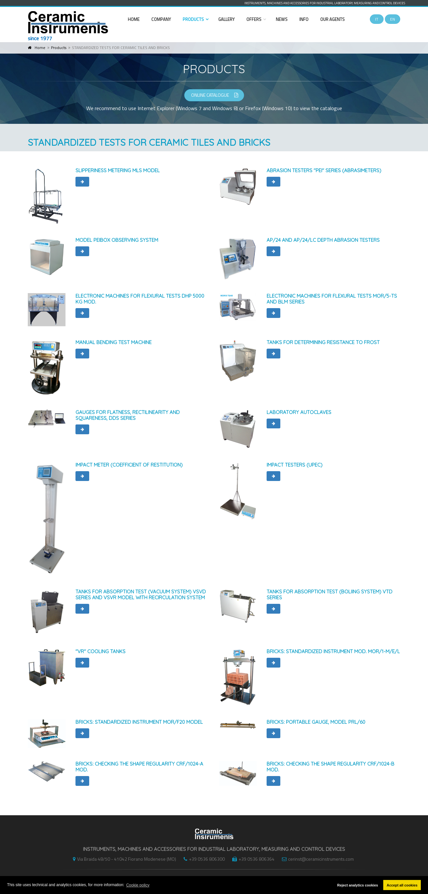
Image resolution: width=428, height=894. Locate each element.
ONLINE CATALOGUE (214, 95)
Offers (253, 19)
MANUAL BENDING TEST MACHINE (113, 342)
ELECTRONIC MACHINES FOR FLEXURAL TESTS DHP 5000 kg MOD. (139, 299)
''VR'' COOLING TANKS (100, 651)
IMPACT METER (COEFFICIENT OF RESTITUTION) (129, 465)
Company (161, 19)
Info (303, 19)
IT (376, 19)
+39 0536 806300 (202, 858)
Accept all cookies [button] (402, 885)
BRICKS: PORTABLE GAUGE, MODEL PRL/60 (316, 722)
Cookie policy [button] (137, 885)
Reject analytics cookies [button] (357, 885)
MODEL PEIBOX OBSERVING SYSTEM (116, 240)
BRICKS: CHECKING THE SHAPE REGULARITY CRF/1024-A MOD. (139, 767)
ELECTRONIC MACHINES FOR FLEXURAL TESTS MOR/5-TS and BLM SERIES (332, 299)
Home (134, 19)
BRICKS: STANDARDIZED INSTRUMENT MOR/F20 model (139, 722)
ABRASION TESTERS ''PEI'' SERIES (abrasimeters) (324, 170)
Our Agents (332, 19)
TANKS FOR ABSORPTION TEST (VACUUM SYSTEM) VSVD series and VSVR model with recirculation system (140, 594)
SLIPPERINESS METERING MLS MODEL (117, 170)
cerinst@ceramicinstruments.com (316, 858)
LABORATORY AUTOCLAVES (299, 412)
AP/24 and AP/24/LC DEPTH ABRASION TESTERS (323, 240)
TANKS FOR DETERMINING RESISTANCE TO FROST (323, 342)
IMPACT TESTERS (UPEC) (294, 465)
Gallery (226, 19)
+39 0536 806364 (251, 858)
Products (193, 19)
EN (392, 19)
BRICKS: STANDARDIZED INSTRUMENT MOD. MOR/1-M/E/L (333, 651)
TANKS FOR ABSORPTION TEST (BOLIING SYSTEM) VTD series (329, 594)
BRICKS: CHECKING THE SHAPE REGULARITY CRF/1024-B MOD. (330, 767)
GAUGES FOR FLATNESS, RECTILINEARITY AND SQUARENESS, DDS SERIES (127, 415)
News (282, 19)
